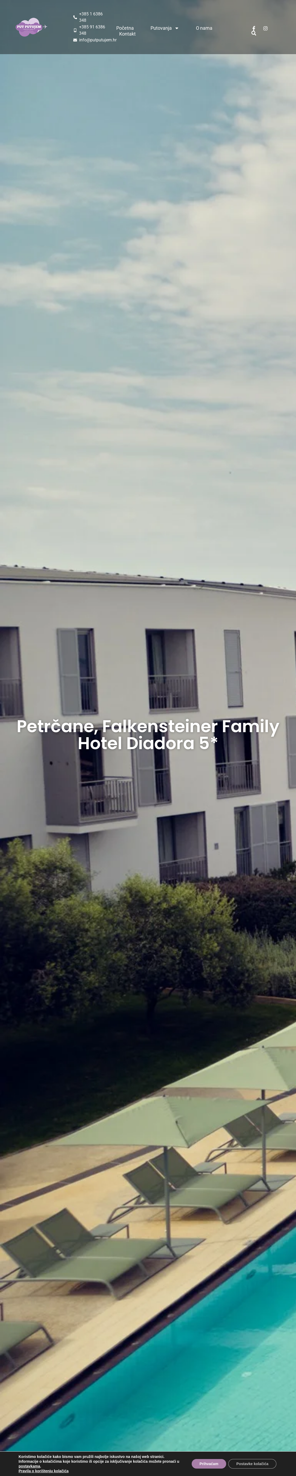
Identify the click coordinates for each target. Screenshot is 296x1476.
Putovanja (165, 28)
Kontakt (127, 34)
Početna (125, 28)
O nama (204, 28)
